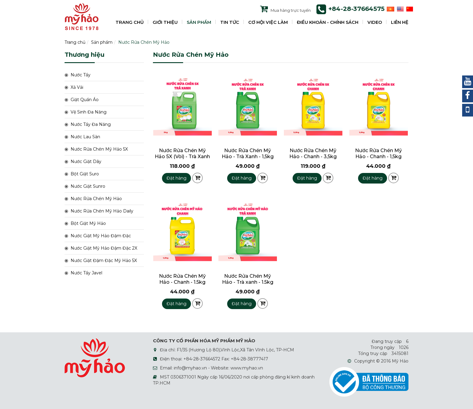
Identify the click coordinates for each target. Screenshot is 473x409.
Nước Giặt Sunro (88, 186)
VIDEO (374, 22)
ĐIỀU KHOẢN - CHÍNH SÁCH (327, 22)
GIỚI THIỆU (165, 22)
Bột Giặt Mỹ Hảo (88, 223)
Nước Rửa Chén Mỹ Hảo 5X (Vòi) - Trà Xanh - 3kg (182, 156)
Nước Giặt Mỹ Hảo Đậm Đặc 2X (104, 248)
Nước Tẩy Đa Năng (91, 124)
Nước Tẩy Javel (86, 273)
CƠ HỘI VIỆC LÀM (268, 22)
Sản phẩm (102, 42)
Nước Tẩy (80, 75)
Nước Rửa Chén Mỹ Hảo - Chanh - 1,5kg (378, 153)
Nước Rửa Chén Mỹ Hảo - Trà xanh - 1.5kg (247, 279)
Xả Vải (77, 87)
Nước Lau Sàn (85, 136)
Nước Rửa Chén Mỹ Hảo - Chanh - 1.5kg (182, 279)
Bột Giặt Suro (85, 174)
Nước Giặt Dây (86, 161)
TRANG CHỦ (130, 22)
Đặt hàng (176, 178)
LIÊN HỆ (399, 22)
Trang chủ (75, 42)
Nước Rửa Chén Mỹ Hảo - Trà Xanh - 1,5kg (248, 153)
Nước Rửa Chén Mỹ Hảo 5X (99, 149)
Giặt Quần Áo (85, 99)
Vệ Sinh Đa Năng (88, 112)
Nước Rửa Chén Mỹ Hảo (144, 42)
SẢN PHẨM (199, 22)
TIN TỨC (229, 22)
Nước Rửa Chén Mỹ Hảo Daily (102, 211)
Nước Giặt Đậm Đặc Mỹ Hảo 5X (104, 260)
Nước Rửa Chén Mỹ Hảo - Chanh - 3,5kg (313, 153)
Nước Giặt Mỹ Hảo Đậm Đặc (101, 235)
